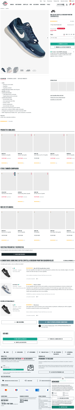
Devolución (19, 352)
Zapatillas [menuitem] (25, 4)
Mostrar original (16, 309)
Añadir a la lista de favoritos (62, 47)
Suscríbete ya (13, 369)
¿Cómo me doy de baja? (6, 373)
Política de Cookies (68, 403)
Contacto (40, 408)
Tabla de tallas (43, 352)
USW (67, 34)
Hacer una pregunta (19, 254)
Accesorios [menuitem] (36, 4)
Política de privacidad (55, 404)
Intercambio (31, 352)
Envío (6, 352)
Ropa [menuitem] (31, 4)
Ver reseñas (72, 21)
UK (71, 34)
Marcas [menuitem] (12, 4)
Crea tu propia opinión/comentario (56, 322)
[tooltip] (73, 24)
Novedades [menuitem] (42, 4)
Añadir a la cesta (62, 44)
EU (69, 34)
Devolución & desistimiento (43, 400)
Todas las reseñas (41, 405)
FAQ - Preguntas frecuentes (43, 406)
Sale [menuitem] (48, 4)
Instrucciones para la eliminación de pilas (45, 407)
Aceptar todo (63, 407)
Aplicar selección (63, 398)
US (64, 34)
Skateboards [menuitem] (18, 4)
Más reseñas (19, 322)
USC (73, 34)
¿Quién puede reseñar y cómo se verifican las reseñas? (12, 264)
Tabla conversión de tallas (43, 403)
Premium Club (51, 325)
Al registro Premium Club (56, 372)
